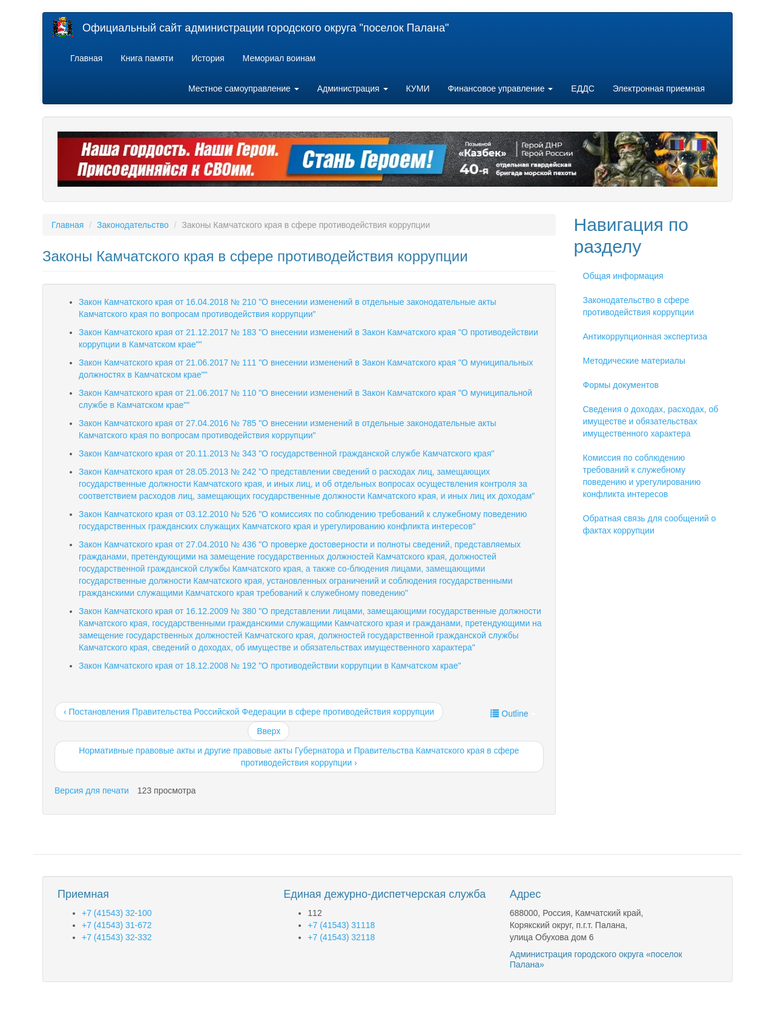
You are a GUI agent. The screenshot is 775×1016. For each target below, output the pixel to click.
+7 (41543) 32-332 (117, 937)
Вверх (268, 731)
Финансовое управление (500, 88)
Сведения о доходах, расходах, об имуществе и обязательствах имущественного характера (651, 421)
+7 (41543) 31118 (341, 925)
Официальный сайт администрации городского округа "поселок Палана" (265, 28)
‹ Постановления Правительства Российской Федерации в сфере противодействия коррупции (249, 712)
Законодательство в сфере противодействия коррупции (638, 306)
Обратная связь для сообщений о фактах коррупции (649, 524)
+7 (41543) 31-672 (117, 925)
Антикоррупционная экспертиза (645, 336)
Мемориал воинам (279, 58)
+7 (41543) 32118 (341, 937)
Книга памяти (146, 58)
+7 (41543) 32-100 (117, 913)
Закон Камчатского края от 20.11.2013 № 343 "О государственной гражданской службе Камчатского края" (286, 453)
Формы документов (621, 385)
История (207, 58)
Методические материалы (634, 361)
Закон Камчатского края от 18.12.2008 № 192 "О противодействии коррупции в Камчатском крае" (270, 665)
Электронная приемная (659, 88)
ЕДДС (582, 88)
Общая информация (623, 276)
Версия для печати (91, 790)
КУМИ (418, 88)
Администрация (352, 88)
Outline (512, 713)
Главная (86, 58)
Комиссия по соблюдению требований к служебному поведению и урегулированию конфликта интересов (642, 476)
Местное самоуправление (243, 88)
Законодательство (133, 225)
